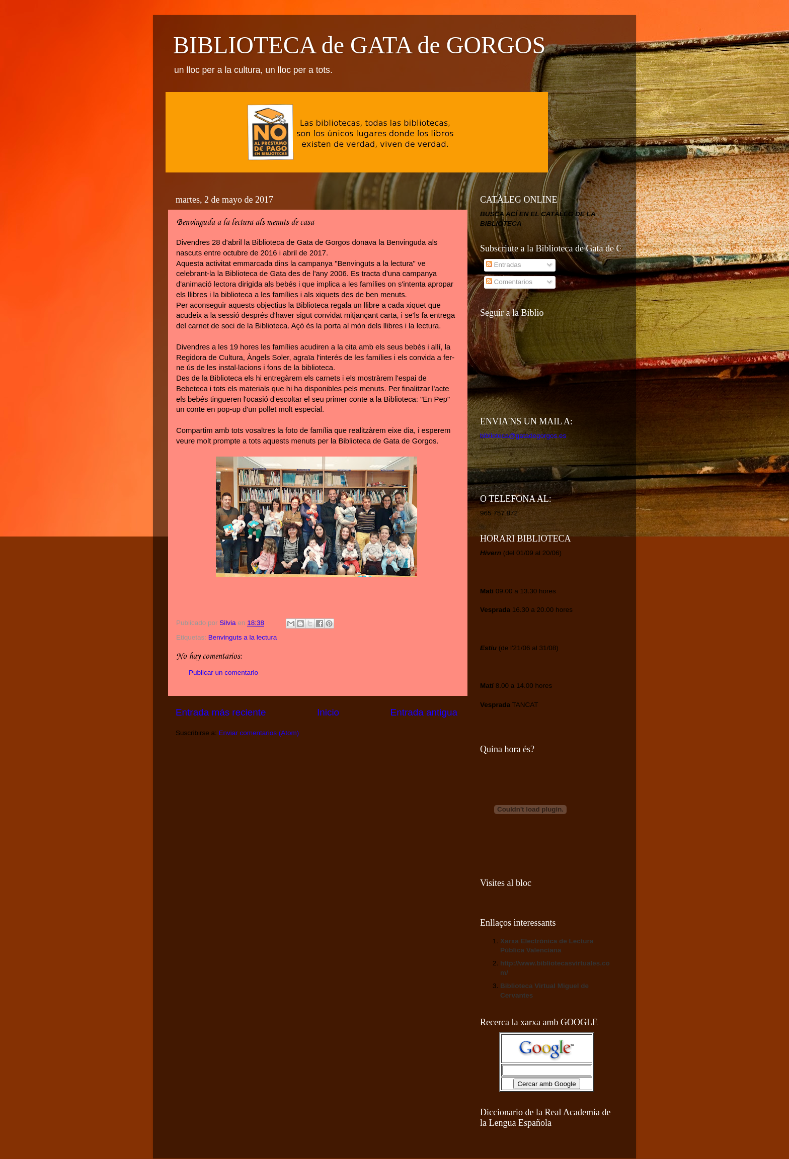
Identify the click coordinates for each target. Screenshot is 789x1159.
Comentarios (509, 282)
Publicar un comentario (223, 672)
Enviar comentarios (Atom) (259, 733)
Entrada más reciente (221, 712)
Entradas (503, 265)
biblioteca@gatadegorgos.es (523, 435)
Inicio (328, 712)
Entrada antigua (423, 712)
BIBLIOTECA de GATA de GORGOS (359, 45)
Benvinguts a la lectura (242, 637)
